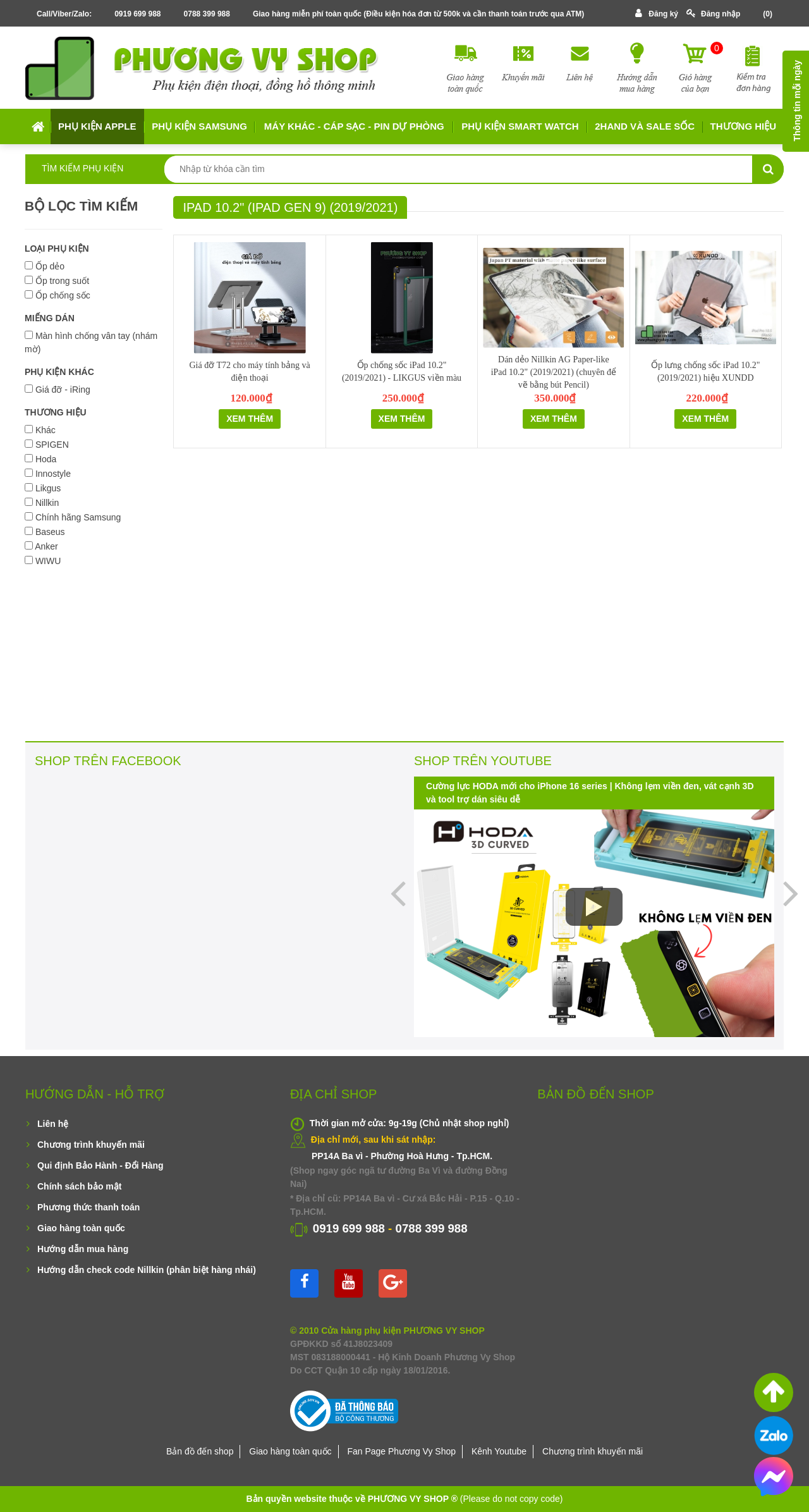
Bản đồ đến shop (200, 1451)
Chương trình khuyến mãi (91, 1145)
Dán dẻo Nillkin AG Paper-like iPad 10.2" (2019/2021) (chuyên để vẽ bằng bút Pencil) (553, 372)
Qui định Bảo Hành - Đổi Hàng (100, 1165)
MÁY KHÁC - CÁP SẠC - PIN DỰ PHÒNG (354, 126)
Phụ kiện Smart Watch (519, 126)
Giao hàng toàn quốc (81, 1228)
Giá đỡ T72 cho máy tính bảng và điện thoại (249, 371)
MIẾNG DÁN (50, 318)
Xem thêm (249, 419)
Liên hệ (52, 1124)
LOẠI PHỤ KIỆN (57, 248)
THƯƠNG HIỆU (56, 412)
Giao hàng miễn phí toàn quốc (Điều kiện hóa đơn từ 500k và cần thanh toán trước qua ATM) (418, 13)
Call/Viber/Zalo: (64, 13)
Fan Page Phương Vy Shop (401, 1451)
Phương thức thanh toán (88, 1207)
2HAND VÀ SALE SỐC (645, 126)
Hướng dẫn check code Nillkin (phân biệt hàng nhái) (146, 1270)
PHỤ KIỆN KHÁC (59, 372)
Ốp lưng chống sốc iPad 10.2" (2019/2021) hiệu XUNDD (705, 371)
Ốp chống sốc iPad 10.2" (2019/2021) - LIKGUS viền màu (401, 371)
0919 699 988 (137, 13)
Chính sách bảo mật (79, 1186)
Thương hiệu (743, 126)
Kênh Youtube (498, 1451)
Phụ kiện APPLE (97, 126)
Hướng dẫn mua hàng (82, 1249)
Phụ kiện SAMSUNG (199, 126)
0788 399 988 (207, 13)
